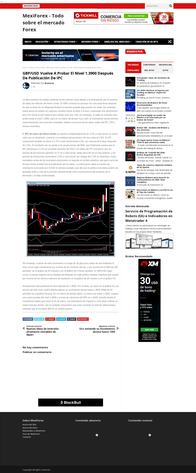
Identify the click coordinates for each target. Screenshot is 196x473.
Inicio (28, 41)
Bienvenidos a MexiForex (34, 430)
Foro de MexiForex (31, 434)
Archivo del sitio (165, 67)
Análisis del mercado (37, 67)
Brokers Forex (89, 41)
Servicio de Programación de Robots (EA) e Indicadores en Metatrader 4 (148, 216)
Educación (42, 41)
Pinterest (84, 319)
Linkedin (62, 319)
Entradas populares (133, 67)
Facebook (28, 319)
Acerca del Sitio (29, 424)
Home (25, 67)
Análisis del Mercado (117, 41)
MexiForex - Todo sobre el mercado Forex (43, 22)
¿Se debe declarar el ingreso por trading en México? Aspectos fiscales (153, 92)
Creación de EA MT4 (147, 41)
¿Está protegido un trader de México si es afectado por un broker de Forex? (151, 117)
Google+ (51, 319)
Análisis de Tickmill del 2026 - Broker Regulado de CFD (151, 154)
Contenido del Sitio (149, 67)
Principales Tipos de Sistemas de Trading (153, 79)
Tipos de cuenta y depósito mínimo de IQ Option (154, 166)
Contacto (27, 437)
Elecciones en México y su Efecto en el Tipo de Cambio (155, 191)
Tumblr (72, 319)
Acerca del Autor (30, 427)
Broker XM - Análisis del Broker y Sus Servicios (153, 129)
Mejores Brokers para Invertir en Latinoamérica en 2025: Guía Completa (153, 179)
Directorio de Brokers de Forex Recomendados (152, 104)
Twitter (40, 319)
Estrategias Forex (64, 41)
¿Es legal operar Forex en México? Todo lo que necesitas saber (153, 141)
